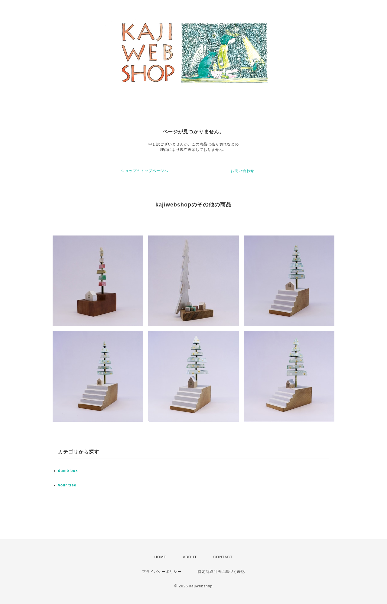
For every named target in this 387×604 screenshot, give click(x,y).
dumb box (68, 471)
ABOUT (190, 557)
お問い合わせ (242, 171)
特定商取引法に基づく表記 (221, 572)
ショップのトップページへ (144, 171)
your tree (67, 485)
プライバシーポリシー (161, 572)
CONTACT (223, 557)
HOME (160, 557)
